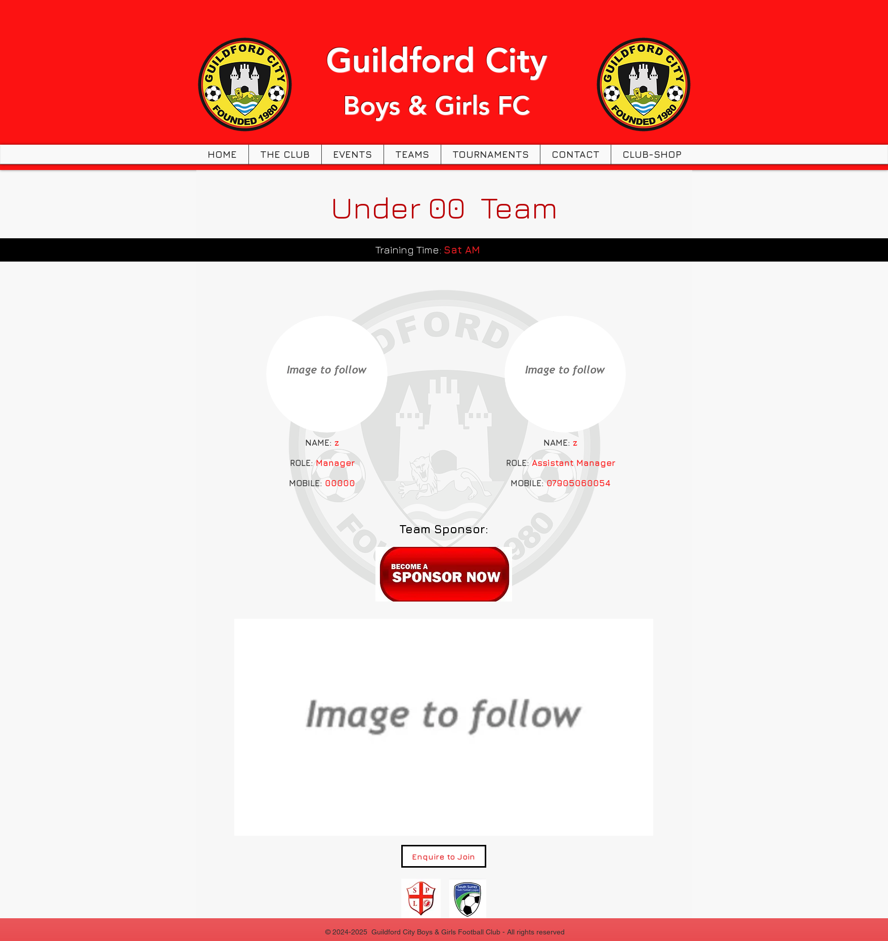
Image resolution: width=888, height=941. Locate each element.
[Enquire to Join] (443, 856)
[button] (285, 154)
